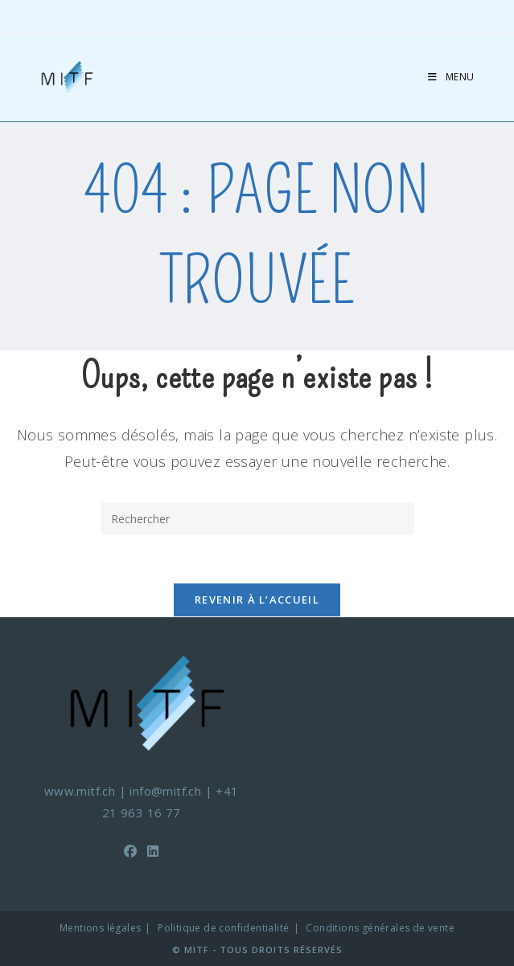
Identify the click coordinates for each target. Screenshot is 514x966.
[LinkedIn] (152, 851)
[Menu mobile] (451, 77)
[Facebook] (130, 851)
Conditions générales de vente (380, 928)
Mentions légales (100, 928)
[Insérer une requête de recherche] (257, 518)
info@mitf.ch (165, 791)
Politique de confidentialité (223, 928)
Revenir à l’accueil (257, 599)
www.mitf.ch (79, 791)
